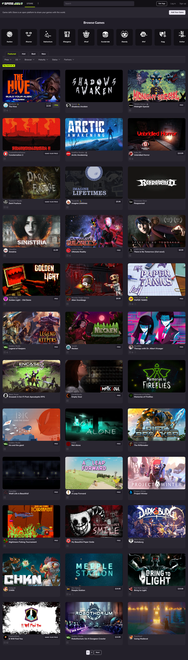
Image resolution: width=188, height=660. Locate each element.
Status (56, 59)
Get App (161, 3)
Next (97, 652)
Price (8, 59)
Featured (12, 54)
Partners (69, 59)
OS (18, 59)
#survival (9, 66)
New (44, 54)
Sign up (183, 3)
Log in (173, 3)
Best (34, 54)
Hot (23, 54)
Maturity (43, 59)
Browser (30, 59)
